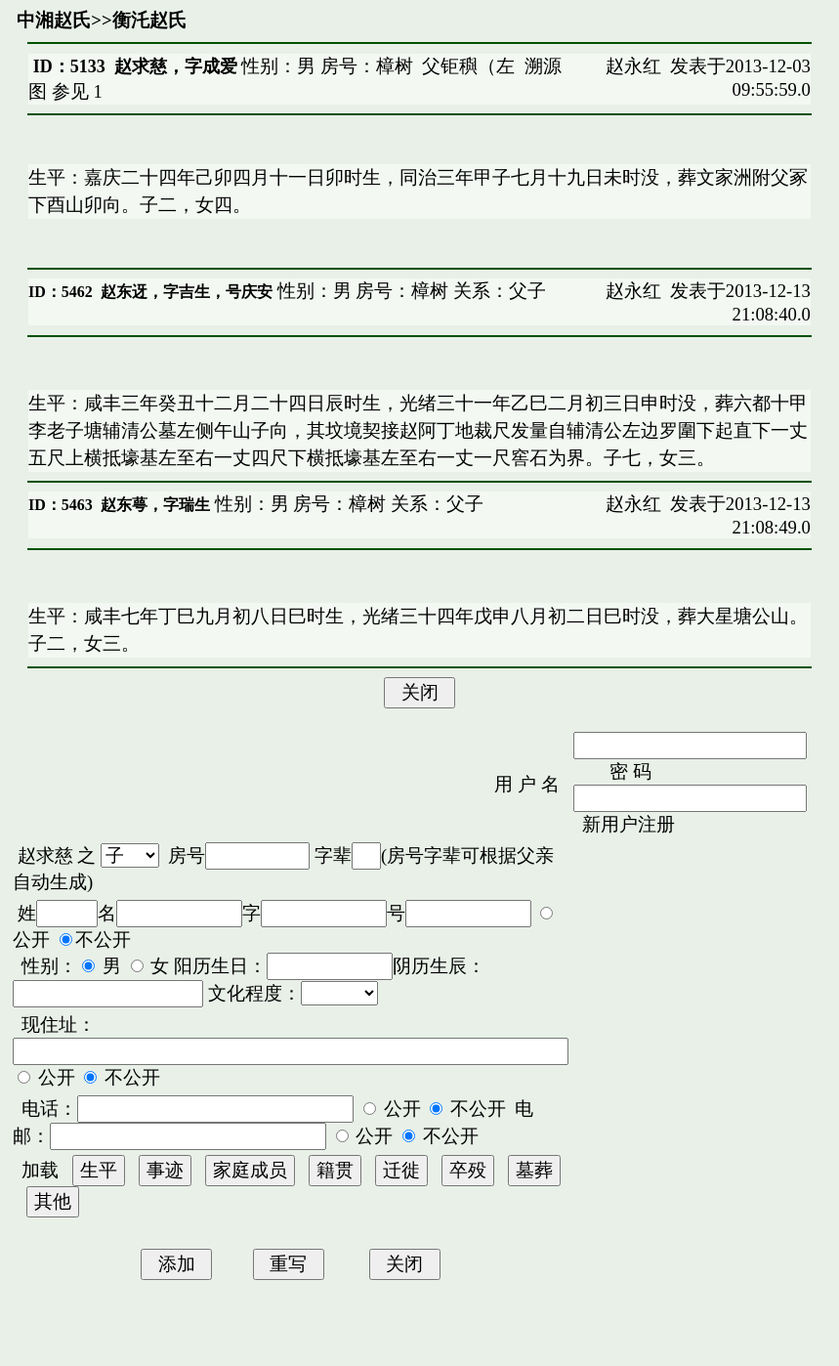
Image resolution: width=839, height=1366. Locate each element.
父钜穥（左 (468, 66)
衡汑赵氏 (149, 20)
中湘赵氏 (54, 20)
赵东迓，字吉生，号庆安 (187, 291)
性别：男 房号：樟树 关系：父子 (409, 290)
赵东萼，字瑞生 (155, 504)
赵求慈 (45, 855)
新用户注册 (628, 824)
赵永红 (633, 66)
